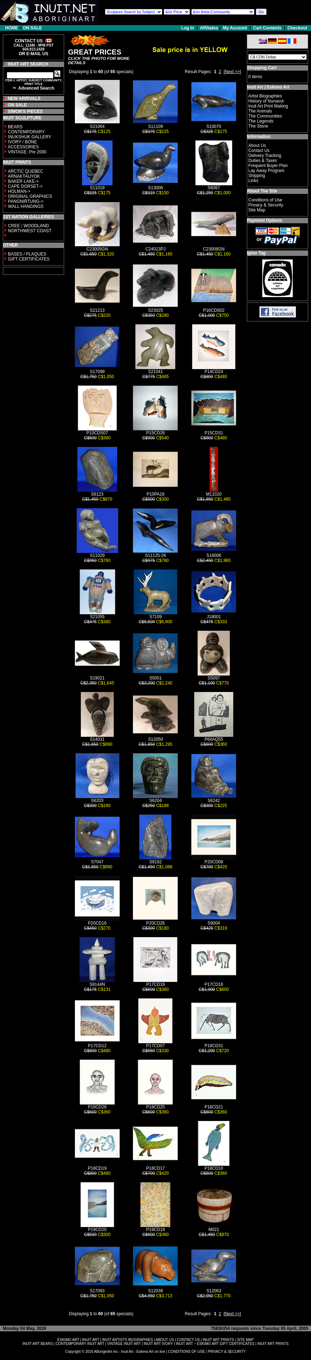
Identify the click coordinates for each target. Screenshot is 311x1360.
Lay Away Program (266, 170)
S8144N (97, 984)
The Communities (265, 116)
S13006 (155, 187)
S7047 (97, 861)
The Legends (260, 121)
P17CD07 (155, 1045)
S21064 (97, 126)
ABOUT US (165, 1340)
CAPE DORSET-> (25, 186)
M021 (214, 1229)
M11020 (213, 494)
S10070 (213, 126)
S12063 (213, 1290)
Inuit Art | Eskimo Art (268, 87)
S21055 (97, 616)
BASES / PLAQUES (27, 254)
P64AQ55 (214, 739)
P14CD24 (214, 371)
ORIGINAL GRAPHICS (30, 196)
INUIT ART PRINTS (218, 1340)
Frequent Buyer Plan (268, 165)
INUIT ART (90, 1340)
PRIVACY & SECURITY (227, 1352)
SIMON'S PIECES (25, 111)
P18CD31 (214, 1045)
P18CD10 (214, 1168)
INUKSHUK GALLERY (29, 136)
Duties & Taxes (262, 160)
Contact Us (258, 150)
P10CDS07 (97, 432)
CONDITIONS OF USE (186, 1352)
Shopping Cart (262, 67)
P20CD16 (97, 923)
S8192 (155, 861)
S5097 (213, 678)
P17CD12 (97, 1045)
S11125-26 (155, 555)
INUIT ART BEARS (38, 1344)
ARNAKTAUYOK (24, 176)
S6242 (213, 800)
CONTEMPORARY (26, 131)
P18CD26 (97, 1107)
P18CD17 (155, 1168)
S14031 (97, 739)
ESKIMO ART (68, 1340)
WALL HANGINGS (25, 206)
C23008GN (214, 249)
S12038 (155, 1290)
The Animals (260, 111)
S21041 (155, 371)
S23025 (155, 310)
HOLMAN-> (19, 191)
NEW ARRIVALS (24, 98)
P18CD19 (97, 1168)
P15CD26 (155, 432)
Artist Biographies (265, 96)
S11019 (97, 187)
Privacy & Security (265, 204)
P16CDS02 (214, 310)
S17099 (97, 371)
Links (253, 180)
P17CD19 (155, 984)
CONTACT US (188, 1340)
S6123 (97, 494)
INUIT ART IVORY (158, 1344)
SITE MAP (245, 1340)
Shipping (256, 175)
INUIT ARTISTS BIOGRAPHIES (127, 1340)
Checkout (297, 27)
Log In (188, 27)
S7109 (155, 616)
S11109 (155, 126)
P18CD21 (214, 1107)
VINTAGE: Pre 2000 (27, 151)
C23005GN (97, 249)
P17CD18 (214, 984)
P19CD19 (155, 1229)
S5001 (155, 678)
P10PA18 (155, 494)
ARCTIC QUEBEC (25, 171)
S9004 (213, 923)
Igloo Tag (256, 253)
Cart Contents (267, 27)
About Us (257, 145)
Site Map (256, 210)
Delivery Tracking (264, 155)
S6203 (97, 800)
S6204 (155, 800)
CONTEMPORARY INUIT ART (80, 1344)
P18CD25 (155, 1107)
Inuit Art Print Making (268, 106)
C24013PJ (155, 249)
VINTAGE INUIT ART (124, 1344)
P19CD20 (97, 1229)
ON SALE (32, 27)
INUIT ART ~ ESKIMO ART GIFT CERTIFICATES (215, 1344)
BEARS (15, 126)
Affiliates (209, 27)
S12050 (155, 739)
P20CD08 (214, 861)
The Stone (258, 126)
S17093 (97, 1290)
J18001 (214, 616)
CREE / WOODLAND (28, 225)
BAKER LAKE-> (23, 181)
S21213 (97, 310)
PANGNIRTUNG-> (25, 201)
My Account (235, 27)
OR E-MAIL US (33, 53)
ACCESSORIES (23, 146)
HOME (11, 27)
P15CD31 (214, 432)
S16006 (213, 555)
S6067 (213, 187)
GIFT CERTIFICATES (28, 259)
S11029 (97, 555)
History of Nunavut (266, 101)
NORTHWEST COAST (29, 230)
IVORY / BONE (22, 141)
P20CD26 (155, 923)
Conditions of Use (265, 199)
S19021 (97, 678)
